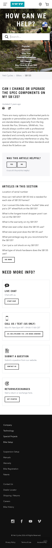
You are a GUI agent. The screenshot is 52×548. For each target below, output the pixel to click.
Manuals (26, 49)
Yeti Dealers (26, 61)
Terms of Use (26, 542)
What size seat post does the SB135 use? (22, 232)
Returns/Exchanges (26, 57)
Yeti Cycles (7, 75)
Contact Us (8, 484)
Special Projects (10, 436)
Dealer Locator (10, 490)
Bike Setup (8, 442)
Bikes (19, 75)
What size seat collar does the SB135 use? (23, 227)
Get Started (12, 399)
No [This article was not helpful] (22, 164)
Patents (6, 474)
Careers (6, 501)
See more (8, 260)
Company (7, 425)
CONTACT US (11, 366)
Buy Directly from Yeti (26, 65)
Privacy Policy (10, 542)
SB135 (28, 75)
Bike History (8, 507)
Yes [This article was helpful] (11, 164)
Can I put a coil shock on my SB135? (20, 245)
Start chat (11, 301)
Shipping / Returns (11, 495)
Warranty (7, 463)
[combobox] (26, 36)
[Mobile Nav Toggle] (5, 4)
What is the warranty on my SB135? (20, 222)
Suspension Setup (11, 452)
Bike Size (26, 53)
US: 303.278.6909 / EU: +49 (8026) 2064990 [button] (23, 334)
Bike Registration (10, 469)
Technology (8, 431)
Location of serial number (15, 192)
